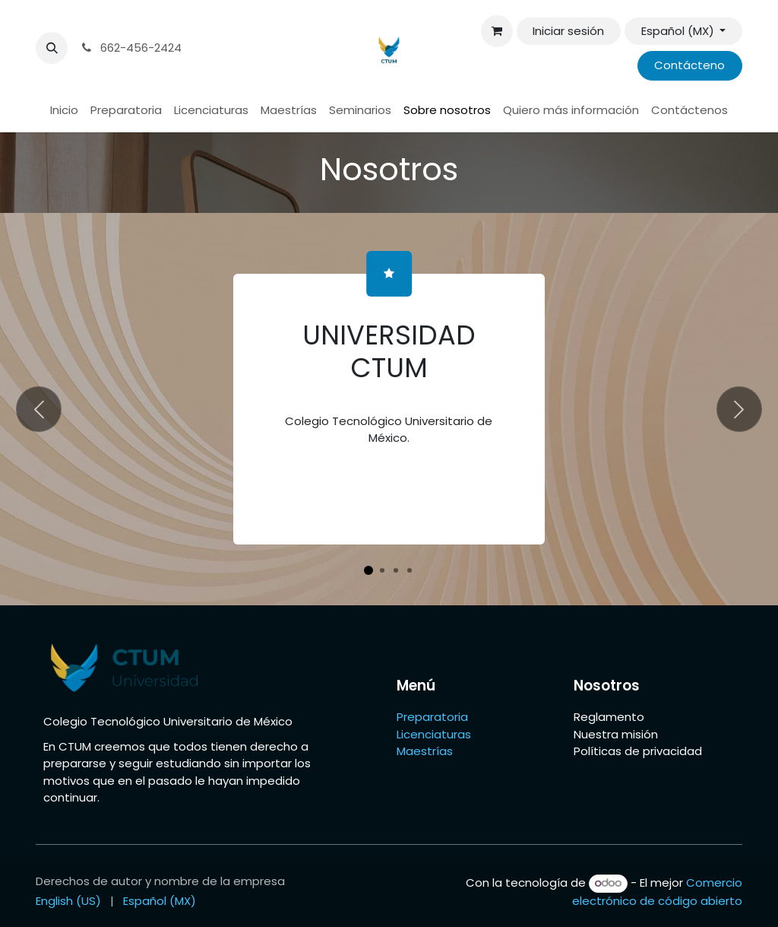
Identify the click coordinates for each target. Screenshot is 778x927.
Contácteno (689, 65)
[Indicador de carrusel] (368, 570)
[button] (52, 48)
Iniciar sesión (568, 31)
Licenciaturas (434, 734)
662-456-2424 (130, 48)
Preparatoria (432, 717)
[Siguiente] (739, 409)
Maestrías (426, 751)
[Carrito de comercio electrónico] (497, 31)
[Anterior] (38, 409)
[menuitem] (64, 110)
